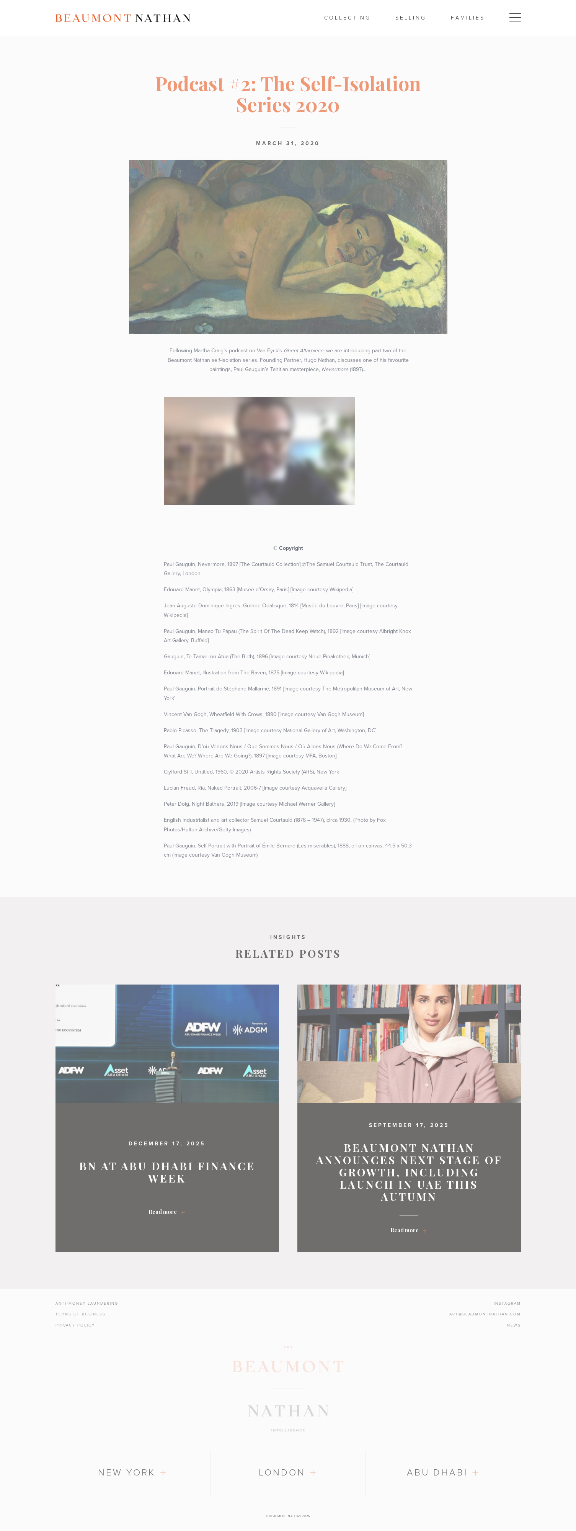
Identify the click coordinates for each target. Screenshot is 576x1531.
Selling (410, 18)
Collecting (347, 18)
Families (468, 18)
